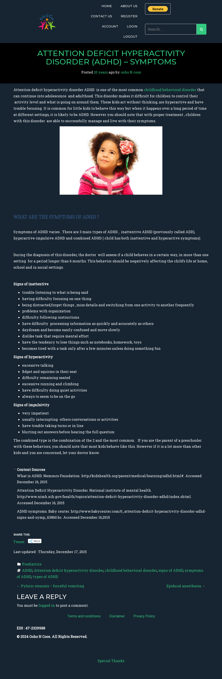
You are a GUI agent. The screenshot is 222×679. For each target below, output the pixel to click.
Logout (130, 37)
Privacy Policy (144, 616)
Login (132, 26)
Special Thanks (111, 660)
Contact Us (101, 16)
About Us (129, 6)
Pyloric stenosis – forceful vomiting (50, 586)
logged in (47, 605)
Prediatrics (31, 564)
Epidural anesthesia (185, 586)
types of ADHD (45, 576)
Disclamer (117, 616)
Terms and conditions (84, 616)
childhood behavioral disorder (170, 89)
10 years (101, 72)
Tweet (18, 541)
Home (106, 6)
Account (110, 26)
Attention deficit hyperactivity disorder (68, 570)
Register (129, 16)
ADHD (27, 570)
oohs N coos (131, 72)
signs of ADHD (170, 570)
